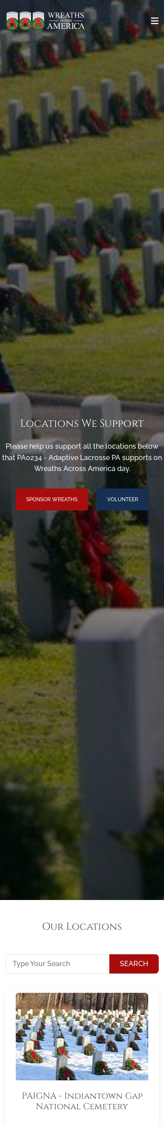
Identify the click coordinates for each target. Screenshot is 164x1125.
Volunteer (122, 499)
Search (134, 964)
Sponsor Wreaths (51, 499)
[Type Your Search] (57, 964)
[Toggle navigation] (155, 21)
